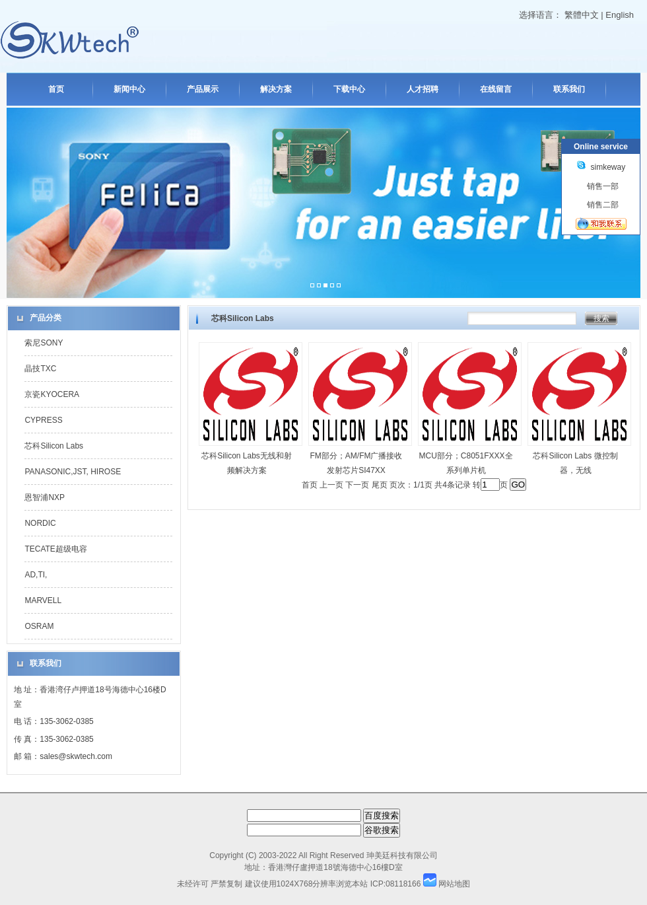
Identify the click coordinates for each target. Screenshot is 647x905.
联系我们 (569, 89)
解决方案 (276, 89)
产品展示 (203, 89)
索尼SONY (43, 342)
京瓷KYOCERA (51, 394)
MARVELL (42, 600)
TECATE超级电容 (55, 549)
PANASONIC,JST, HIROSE (72, 471)
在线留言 (496, 89)
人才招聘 (422, 89)
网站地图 (454, 883)
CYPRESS (43, 420)
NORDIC (39, 523)
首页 (56, 89)
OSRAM (38, 626)
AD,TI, (35, 574)
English (619, 15)
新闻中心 (129, 89)
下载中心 (349, 89)
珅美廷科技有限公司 (402, 855)
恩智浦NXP (44, 497)
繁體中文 (581, 15)
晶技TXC (40, 368)
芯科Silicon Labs (53, 446)
